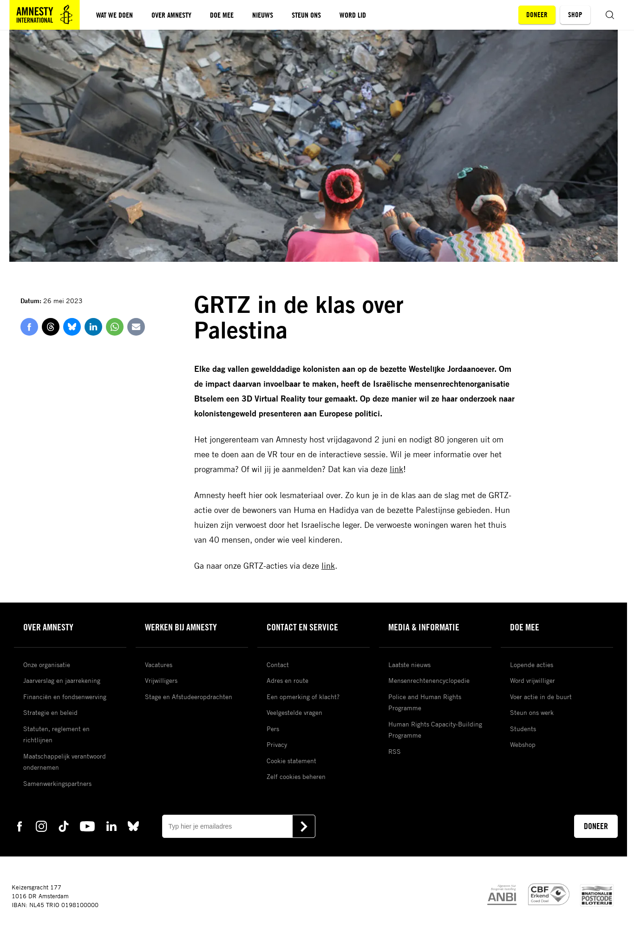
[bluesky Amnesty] (133, 826)
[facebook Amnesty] (19, 826)
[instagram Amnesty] (41, 826)
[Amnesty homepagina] (44, 15)
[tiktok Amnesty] (63, 826)
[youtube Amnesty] (87, 826)
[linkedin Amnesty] (111, 826)
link (396, 469)
